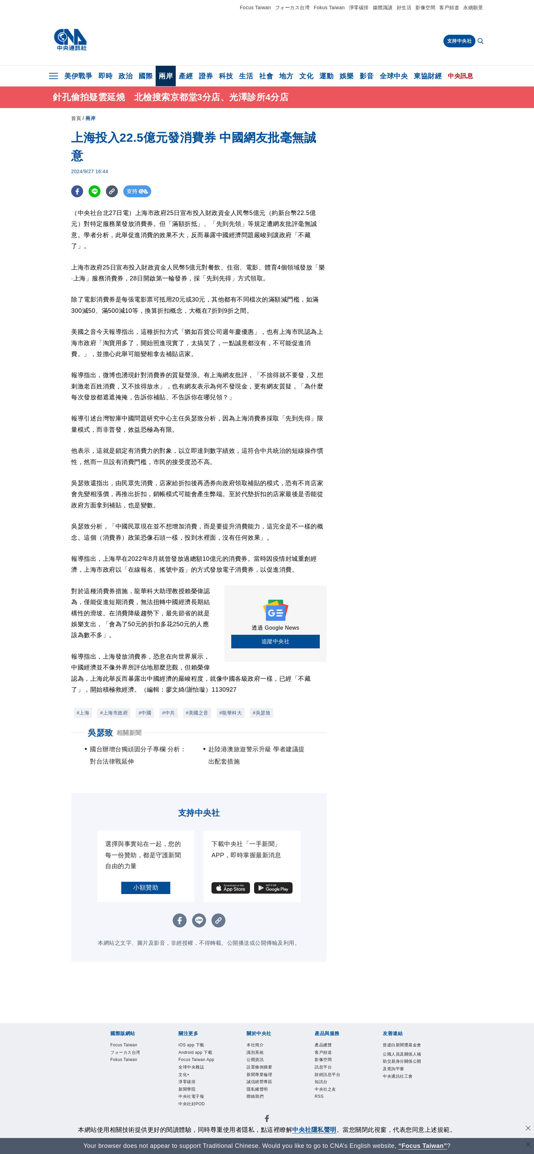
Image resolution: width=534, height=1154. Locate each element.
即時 (105, 76)
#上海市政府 (114, 713)
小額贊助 (145, 887)
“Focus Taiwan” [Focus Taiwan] (422, 1145)
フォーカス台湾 (292, 7)
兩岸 (166, 76)
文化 (306, 76)
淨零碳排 (359, 7)
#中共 (168, 713)
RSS (321, 1108)
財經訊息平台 (332, 1081)
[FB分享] (77, 191)
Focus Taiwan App (196, 1076)
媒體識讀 (383, 7)
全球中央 (394, 76)
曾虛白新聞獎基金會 (401, 1050)
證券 (206, 76)
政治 (125, 76)
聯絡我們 (258, 1108)
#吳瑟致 (261, 713)
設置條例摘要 (264, 1072)
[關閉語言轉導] (528, 1145)
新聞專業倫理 (264, 1081)
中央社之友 (330, 1099)
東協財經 (428, 76)
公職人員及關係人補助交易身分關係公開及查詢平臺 (401, 1077)
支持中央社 (459, 41)
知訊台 (324, 1090)
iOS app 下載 (196, 1046)
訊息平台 (327, 1072)
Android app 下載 (198, 1059)
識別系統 (258, 1054)
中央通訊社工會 (401, 1104)
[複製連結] (112, 191)
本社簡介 (258, 1046)
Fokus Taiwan (329, 7)
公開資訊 (258, 1063)
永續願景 (473, 7)
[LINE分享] (94, 191)
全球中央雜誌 (196, 1090)
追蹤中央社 (276, 641)
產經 (186, 76)
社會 (266, 76)
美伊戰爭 (78, 76)
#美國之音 (197, 713)
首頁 (76, 118)
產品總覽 (327, 1046)
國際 (146, 76)
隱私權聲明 (262, 1099)
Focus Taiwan (255, 7)
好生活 (404, 7)
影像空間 (425, 7)
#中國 (145, 713)
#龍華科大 (230, 713)
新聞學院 (190, 1117)
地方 (286, 76)
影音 (367, 76)
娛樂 (347, 76)
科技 (226, 76)
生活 (246, 76)
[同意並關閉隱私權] (528, 1129)
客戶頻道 (449, 7)
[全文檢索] (481, 41)
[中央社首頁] (70, 40)
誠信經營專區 (264, 1090)
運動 (326, 76)
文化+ (186, 1099)
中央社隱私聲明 (314, 1129)
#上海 (83, 713)
